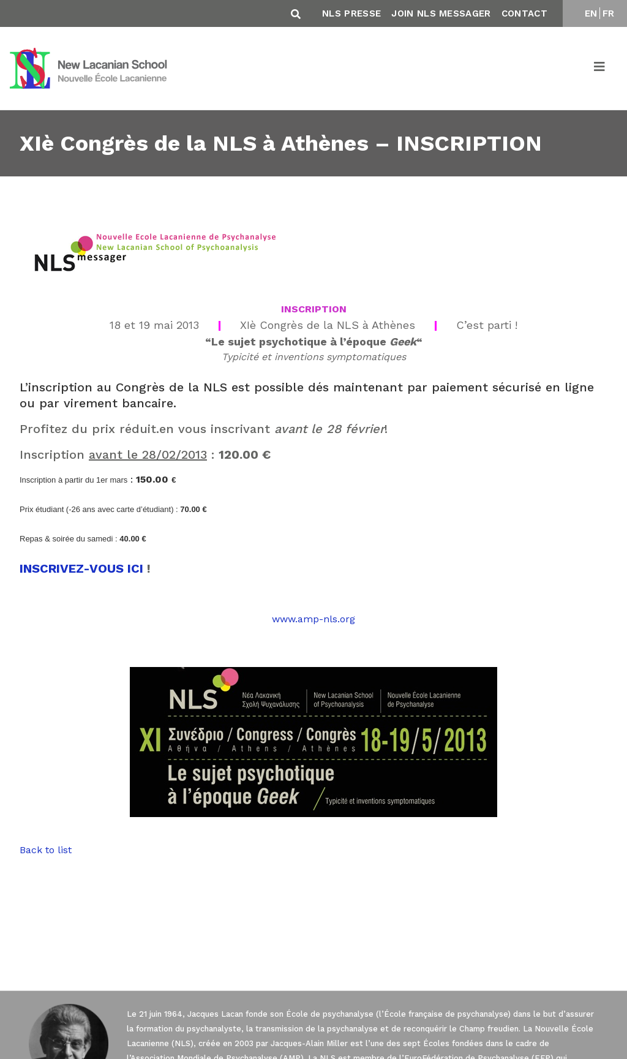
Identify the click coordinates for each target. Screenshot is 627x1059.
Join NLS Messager (440, 13)
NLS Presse (351, 13)
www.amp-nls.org (313, 619)
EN (591, 13)
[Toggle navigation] (600, 68)
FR (609, 13)
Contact (524, 13)
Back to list (46, 850)
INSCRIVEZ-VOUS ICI (81, 568)
